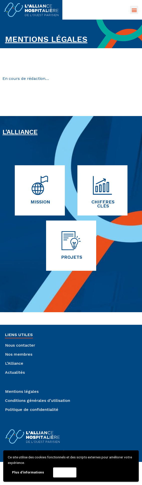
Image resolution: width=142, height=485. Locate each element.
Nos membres (18, 354)
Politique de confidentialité (31, 409)
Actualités (15, 372)
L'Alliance (20, 132)
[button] (134, 10)
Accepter (64, 472)
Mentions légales (22, 391)
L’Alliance (14, 363)
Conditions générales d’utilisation (37, 400)
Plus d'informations (28, 472)
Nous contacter (20, 345)
